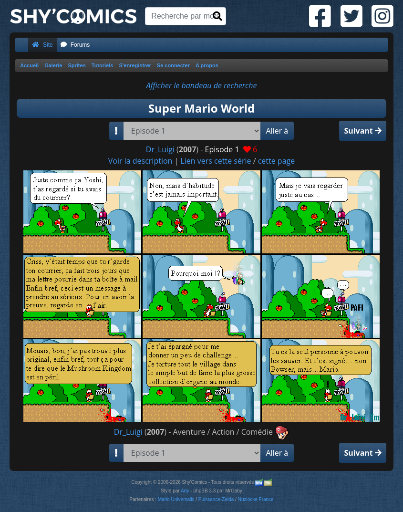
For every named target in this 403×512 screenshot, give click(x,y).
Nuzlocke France (256, 499)
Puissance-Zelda (216, 499)
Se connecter (173, 65)
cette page (276, 161)
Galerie (53, 65)
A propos (207, 65)
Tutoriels (103, 65)
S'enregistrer (135, 65)
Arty (185, 490)
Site (42, 45)
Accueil (29, 65)
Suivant (363, 130)
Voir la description (140, 161)
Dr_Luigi (160, 149)
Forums (75, 45)
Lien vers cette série (215, 161)
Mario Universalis (176, 499)
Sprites (76, 65)
